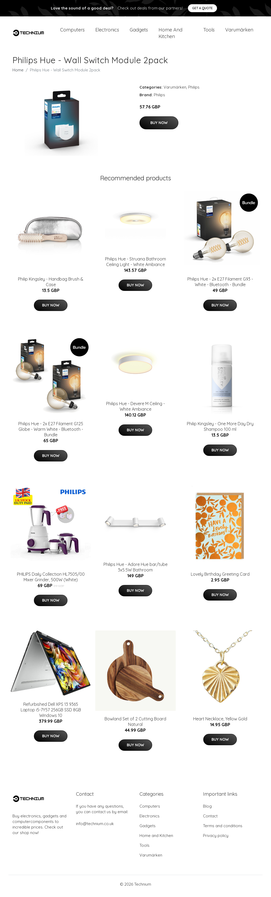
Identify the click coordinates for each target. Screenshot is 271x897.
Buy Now (159, 126)
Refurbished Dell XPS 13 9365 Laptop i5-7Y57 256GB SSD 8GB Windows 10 (51, 713)
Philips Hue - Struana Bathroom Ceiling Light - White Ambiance (135, 265)
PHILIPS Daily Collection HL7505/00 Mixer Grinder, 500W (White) (51, 580)
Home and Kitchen (170, 35)
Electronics (107, 32)
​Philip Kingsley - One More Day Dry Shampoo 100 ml (220, 430)
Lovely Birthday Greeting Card (220, 577)
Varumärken (239, 32)
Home (18, 73)
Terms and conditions (222, 829)
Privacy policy (215, 839)
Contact (210, 819)
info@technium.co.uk (95, 827)
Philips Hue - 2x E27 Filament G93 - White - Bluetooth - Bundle (220, 285)
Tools (209, 32)
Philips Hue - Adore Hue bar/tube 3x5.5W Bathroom (135, 570)
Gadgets (139, 32)
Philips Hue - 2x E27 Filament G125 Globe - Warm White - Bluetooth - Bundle (50, 433)
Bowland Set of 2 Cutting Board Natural (135, 725)
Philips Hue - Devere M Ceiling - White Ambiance (135, 410)
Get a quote (202, 8)
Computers (72, 32)
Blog (207, 809)
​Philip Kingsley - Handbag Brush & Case (50, 285)
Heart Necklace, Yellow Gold (220, 722)
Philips (194, 90)
